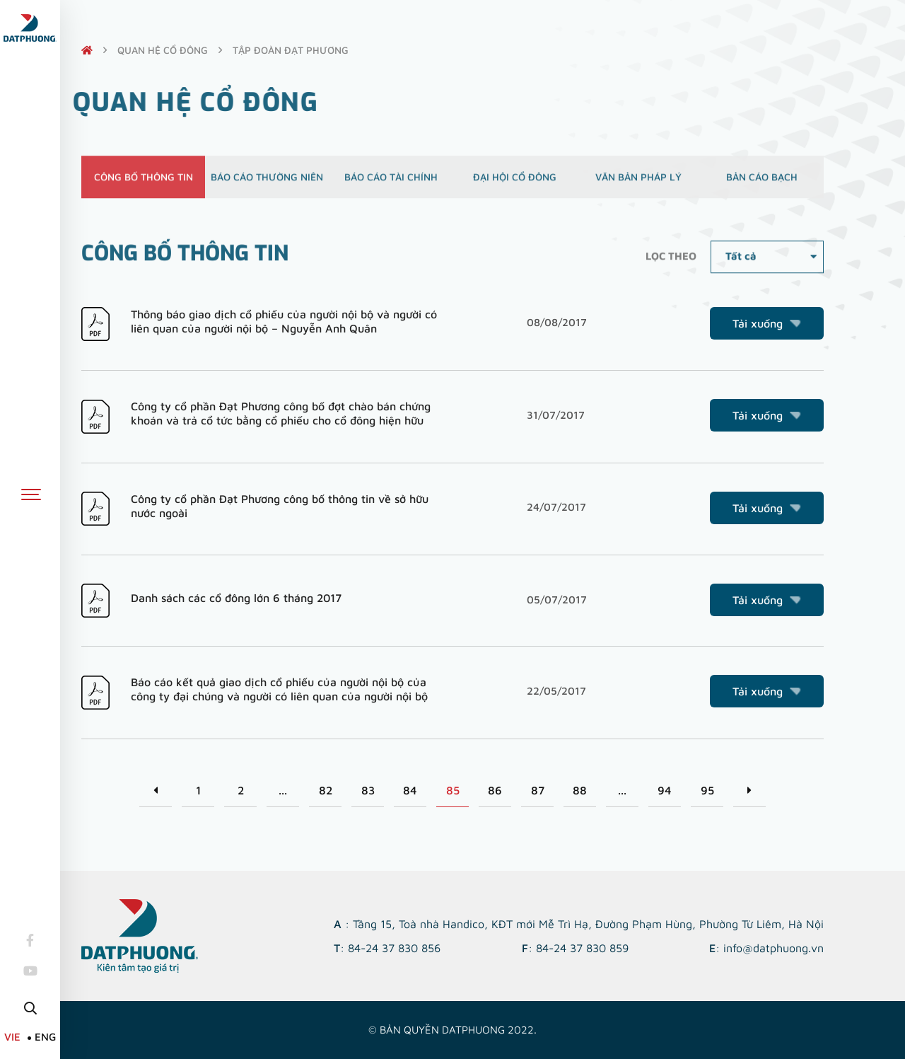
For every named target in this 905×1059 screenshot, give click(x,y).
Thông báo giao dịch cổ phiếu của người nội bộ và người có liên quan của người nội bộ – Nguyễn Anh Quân (284, 321)
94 (665, 790)
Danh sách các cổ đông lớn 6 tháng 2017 (236, 597)
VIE (12, 1037)
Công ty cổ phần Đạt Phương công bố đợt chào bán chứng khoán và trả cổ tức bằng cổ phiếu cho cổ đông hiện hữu (281, 413)
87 (537, 790)
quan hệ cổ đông (162, 50)
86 (495, 790)
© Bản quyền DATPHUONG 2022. (452, 1030)
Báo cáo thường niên (267, 182)
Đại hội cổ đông (514, 182)
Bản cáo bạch (762, 182)
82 (325, 790)
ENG (45, 1037)
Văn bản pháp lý (638, 182)
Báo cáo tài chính (391, 182)
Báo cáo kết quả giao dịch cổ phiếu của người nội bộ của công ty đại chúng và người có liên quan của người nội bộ (279, 689)
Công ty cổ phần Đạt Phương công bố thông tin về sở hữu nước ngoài (279, 505)
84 (410, 790)
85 (453, 790)
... (283, 790)
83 (368, 790)
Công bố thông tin (143, 182)
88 (580, 790)
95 (707, 790)
